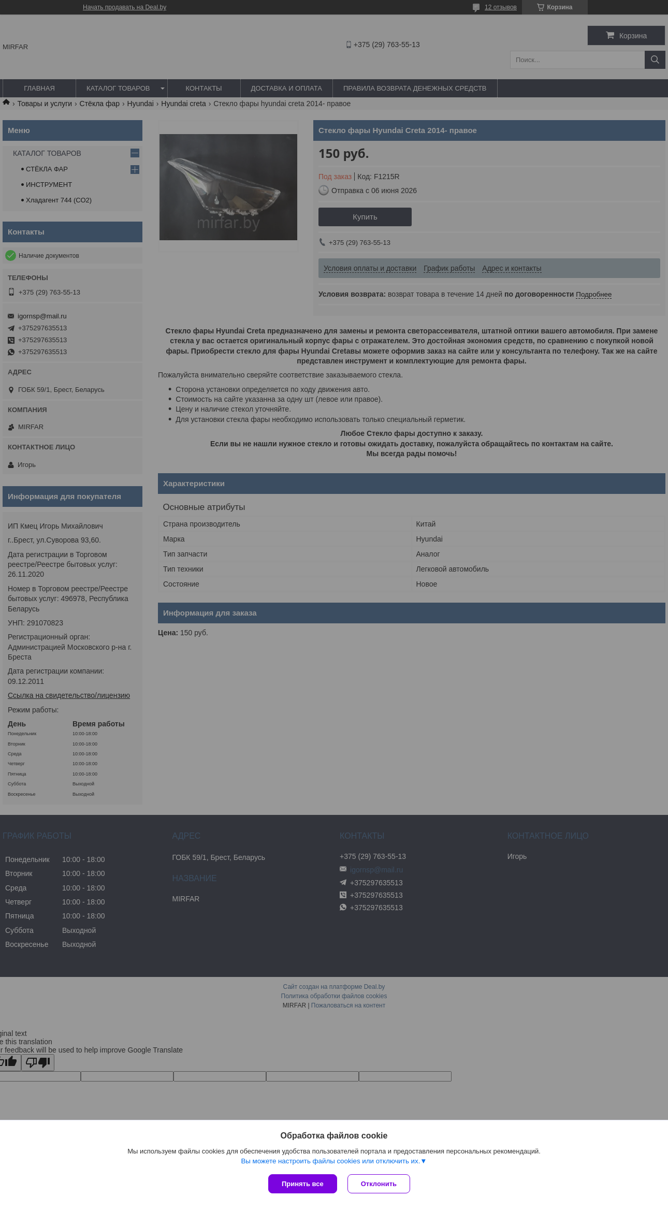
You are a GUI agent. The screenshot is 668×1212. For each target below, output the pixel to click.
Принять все (303, 1184)
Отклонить (379, 1184)
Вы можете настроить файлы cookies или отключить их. (330, 1161)
